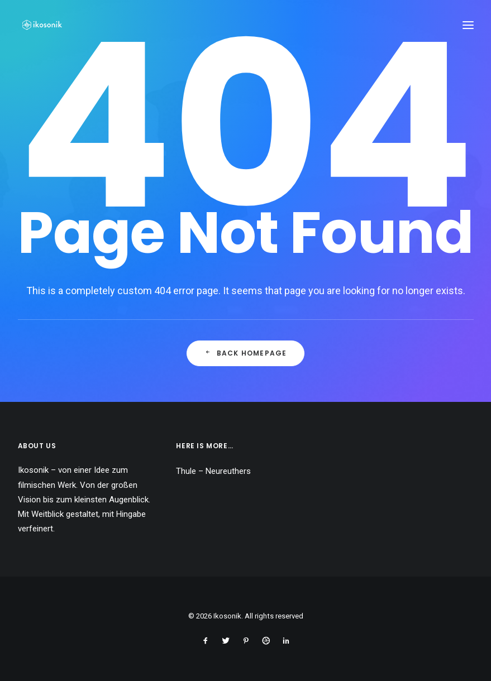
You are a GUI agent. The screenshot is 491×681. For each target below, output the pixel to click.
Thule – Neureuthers (213, 471)
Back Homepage (245, 353)
